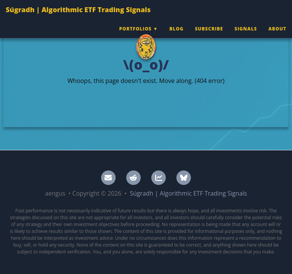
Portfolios (135, 36)
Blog (177, 36)
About (277, 36)
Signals (246, 36)
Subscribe (209, 36)
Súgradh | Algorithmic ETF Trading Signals (78, 17)
